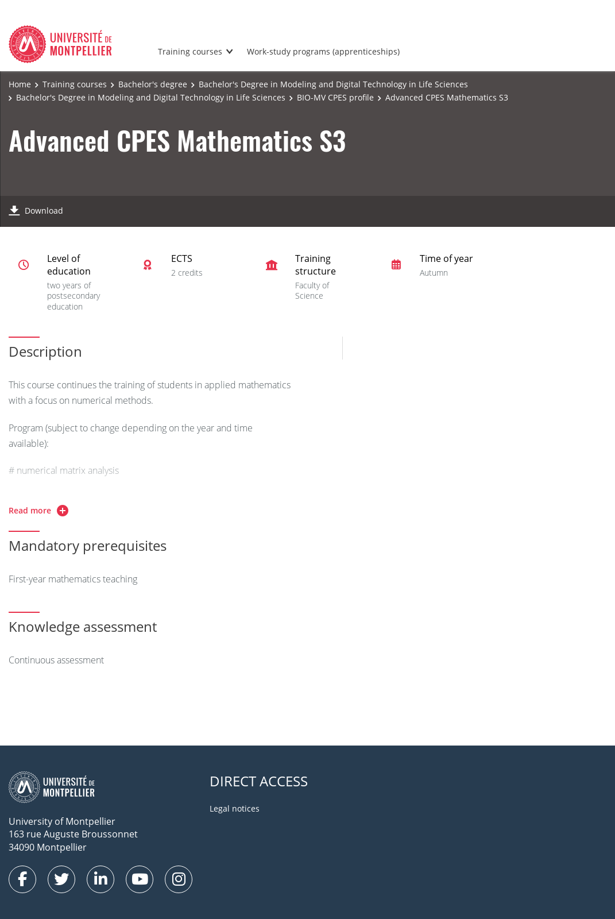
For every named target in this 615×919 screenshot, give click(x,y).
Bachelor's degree (152, 84)
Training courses (190, 51)
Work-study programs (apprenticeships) (323, 51)
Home (20, 84)
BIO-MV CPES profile (335, 97)
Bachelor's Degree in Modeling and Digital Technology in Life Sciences (333, 84)
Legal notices (235, 808)
